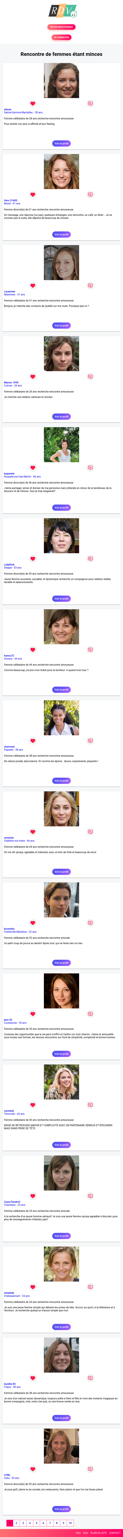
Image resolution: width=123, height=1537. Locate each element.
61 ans (16, 203)
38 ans (19, 749)
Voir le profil (61, 143)
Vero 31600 (10, 200)
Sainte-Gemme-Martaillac (18, 112)
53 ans (18, 567)
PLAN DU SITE (98, 1532)
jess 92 (8, 1019)
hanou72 (9, 655)
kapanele (9, 473)
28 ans (39, 112)
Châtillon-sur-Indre (14, 840)
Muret (7, 203)
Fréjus (7, 1387)
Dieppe (8, 567)
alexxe (7, 109)
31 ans (21, 294)
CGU (85, 1532)
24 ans (26, 1295)
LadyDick (9, 564)
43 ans (21, 1113)
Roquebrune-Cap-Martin (17, 476)
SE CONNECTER (61, 37)
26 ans (18, 385)
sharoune (9, 746)
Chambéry (10, 1204)
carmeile (9, 1110)
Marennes (9, 294)
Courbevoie (10, 1022)
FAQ (78, 1532)
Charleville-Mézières (15, 931)
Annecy (8, 658)
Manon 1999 (11, 382)
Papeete (8, 749)
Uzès (7, 1478)
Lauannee (9, 291)
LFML (7, 1475)
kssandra (9, 928)
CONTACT (115, 1532)
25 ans (21, 1204)
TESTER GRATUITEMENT (61, 27)
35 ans (23, 1022)
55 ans (15, 1478)
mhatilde (9, 1292)
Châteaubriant (12, 1295)
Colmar (8, 385)
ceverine (9, 837)
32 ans (33, 931)
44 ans (18, 658)
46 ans (37, 476)
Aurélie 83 (10, 1383)
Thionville (9, 1113)
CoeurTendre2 (12, 1201)
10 (70, 1523)
